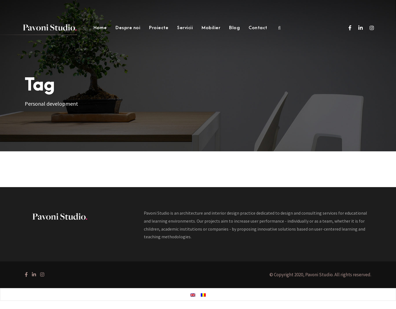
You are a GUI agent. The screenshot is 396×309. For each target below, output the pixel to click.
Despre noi (128, 27)
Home (100, 27)
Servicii (185, 27)
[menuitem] (193, 295)
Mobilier (211, 27)
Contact (258, 27)
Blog (234, 27)
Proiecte (158, 27)
